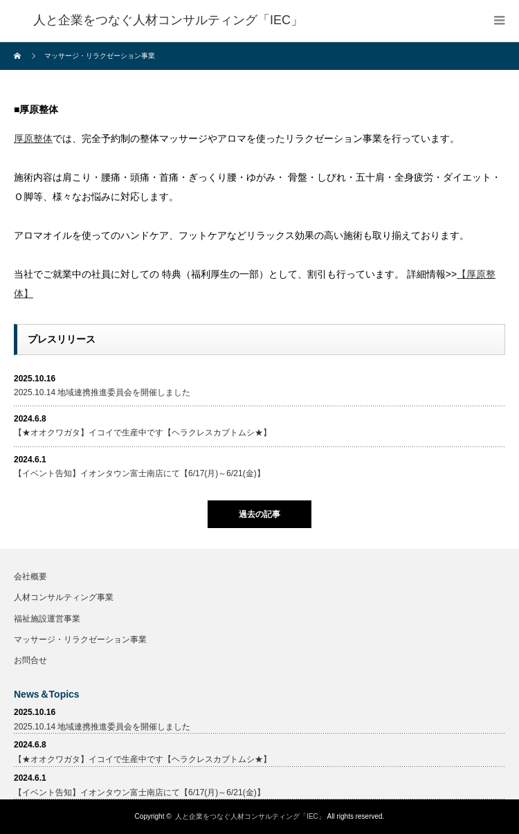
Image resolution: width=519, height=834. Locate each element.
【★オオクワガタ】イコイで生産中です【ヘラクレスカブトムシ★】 (142, 432)
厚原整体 (33, 138)
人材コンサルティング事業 (63, 597)
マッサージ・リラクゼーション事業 (80, 639)
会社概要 (30, 576)
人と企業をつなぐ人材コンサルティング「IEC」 (250, 816)
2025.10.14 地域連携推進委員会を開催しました (102, 392)
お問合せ (30, 660)
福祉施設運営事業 (47, 619)
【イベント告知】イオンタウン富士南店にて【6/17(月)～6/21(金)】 (139, 473)
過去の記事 (259, 514)
